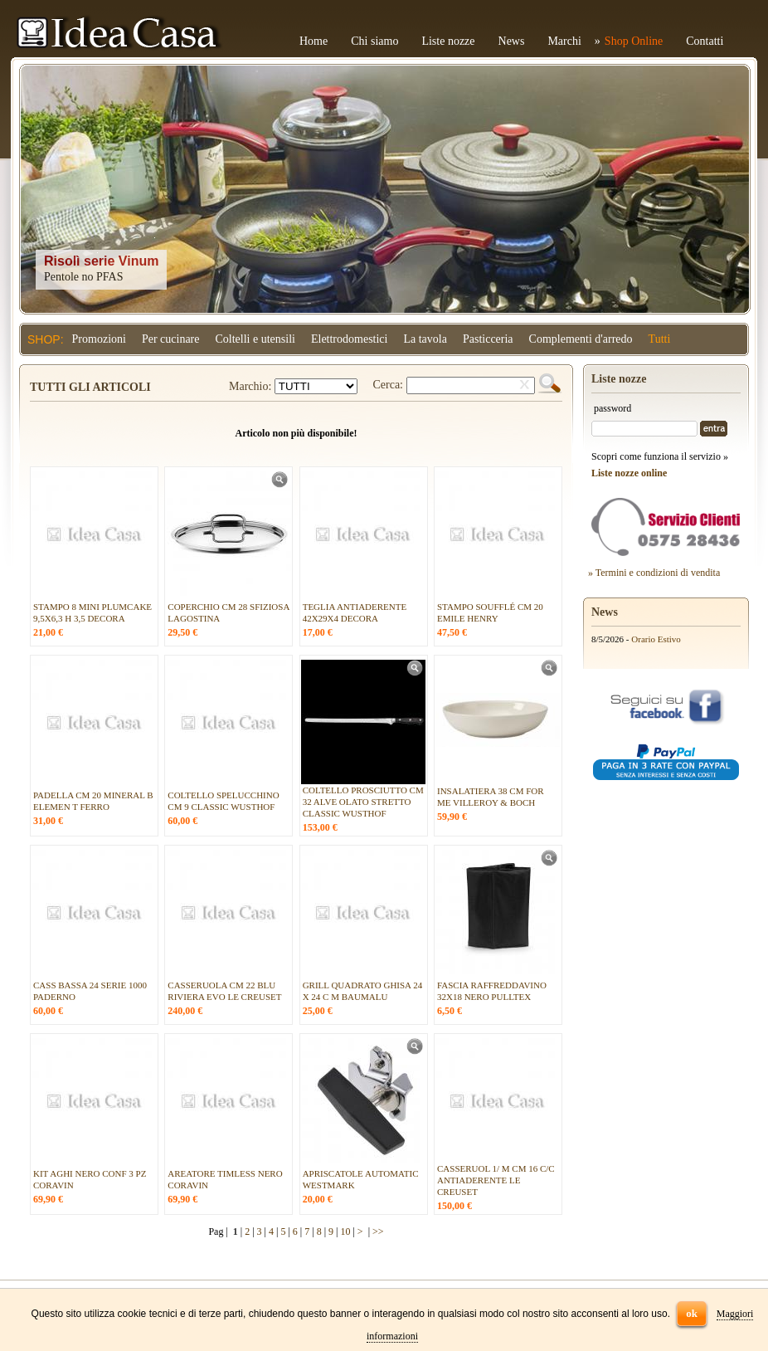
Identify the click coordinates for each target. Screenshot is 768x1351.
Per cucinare (171, 339)
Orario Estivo (656, 639)
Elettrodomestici (349, 339)
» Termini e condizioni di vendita (654, 572)
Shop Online (634, 41)
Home (313, 41)
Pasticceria (488, 339)
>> (378, 1231)
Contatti (704, 41)
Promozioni (99, 339)
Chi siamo (374, 41)
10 (345, 1231)
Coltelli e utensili (255, 339)
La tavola (424, 339)
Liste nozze (447, 41)
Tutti (660, 339)
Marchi (564, 41)
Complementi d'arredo (581, 339)
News (511, 41)
